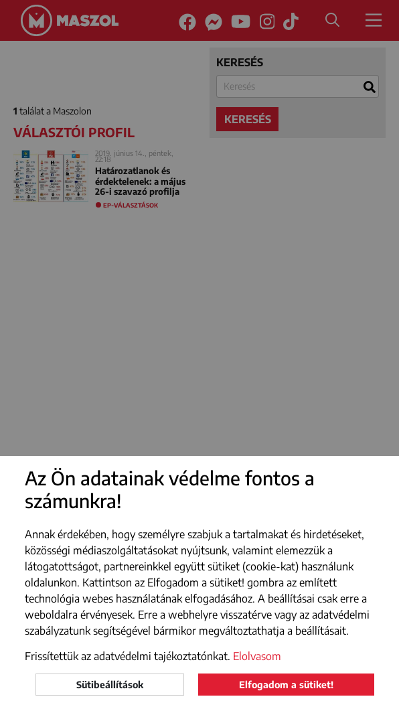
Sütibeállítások (109, 684)
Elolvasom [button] (257, 656)
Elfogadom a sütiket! (286, 684)
